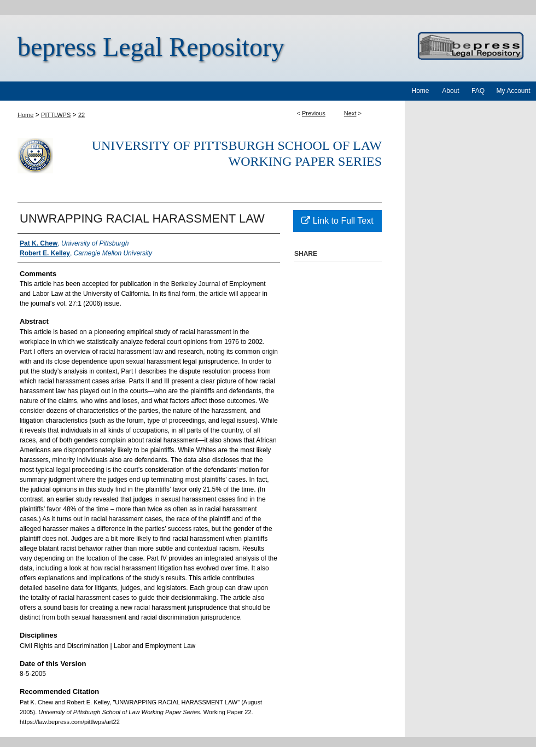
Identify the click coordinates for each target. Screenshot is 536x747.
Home (25, 115)
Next (350, 113)
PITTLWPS (56, 115)
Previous (313, 113)
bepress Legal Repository (151, 46)
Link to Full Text (337, 220)
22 (81, 115)
